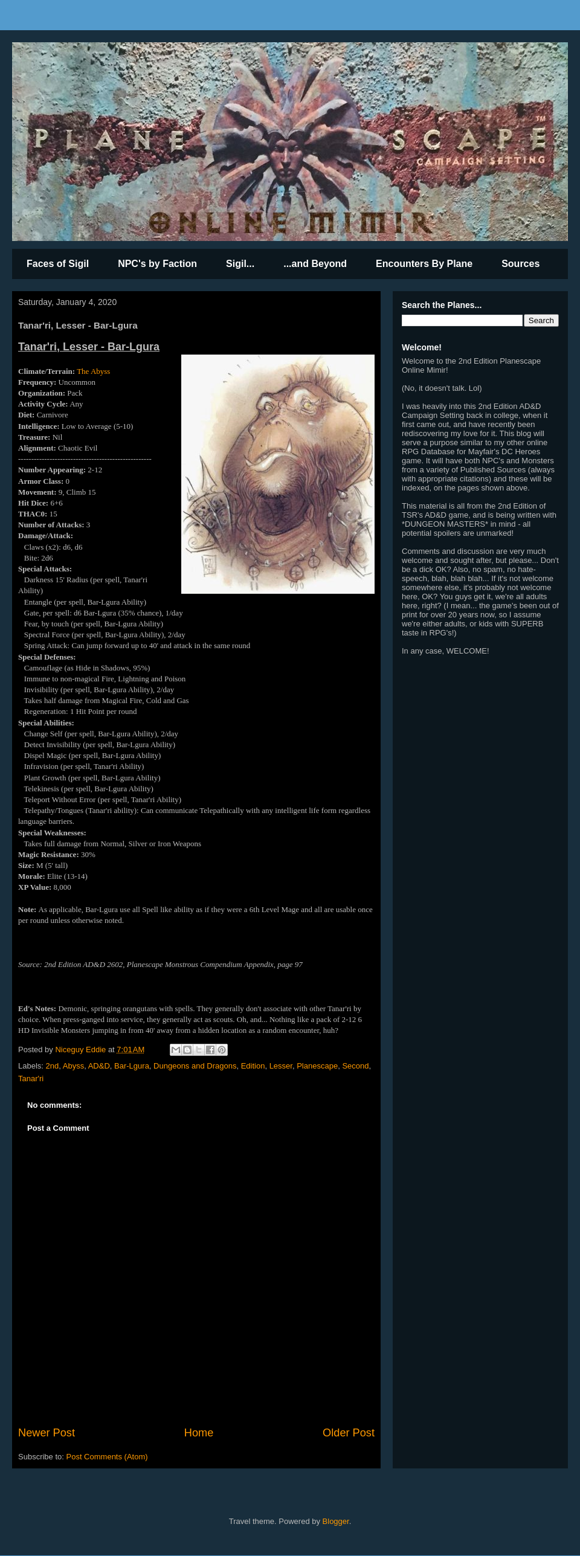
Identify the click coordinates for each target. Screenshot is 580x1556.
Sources (520, 264)
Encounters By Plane (424, 264)
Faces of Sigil (58, 264)
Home (199, 1433)
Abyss (73, 1065)
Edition (253, 1065)
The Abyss (93, 371)
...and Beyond (315, 264)
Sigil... (240, 264)
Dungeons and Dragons (194, 1065)
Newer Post (46, 1433)
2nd (52, 1065)
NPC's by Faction (157, 264)
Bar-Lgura (131, 1065)
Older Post (349, 1433)
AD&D (99, 1065)
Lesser (280, 1065)
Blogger (336, 1521)
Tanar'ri (31, 1078)
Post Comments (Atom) (107, 1456)
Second (355, 1065)
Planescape (317, 1065)
